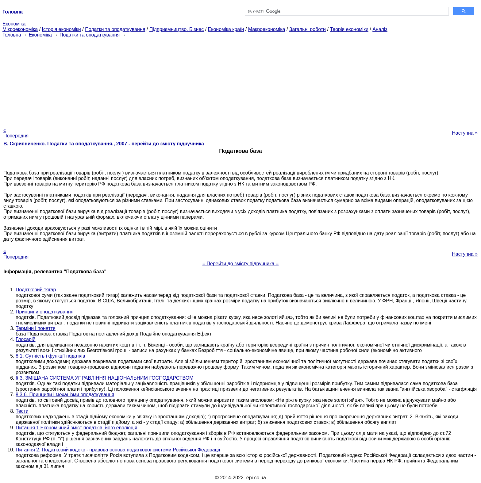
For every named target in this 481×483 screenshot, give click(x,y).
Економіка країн (226, 29)
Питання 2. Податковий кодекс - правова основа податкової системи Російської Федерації (118, 449)
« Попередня (16, 133)
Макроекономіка (266, 29)
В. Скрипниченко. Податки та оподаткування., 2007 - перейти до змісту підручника (103, 143)
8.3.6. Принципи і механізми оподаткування (65, 394)
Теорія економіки (349, 29)
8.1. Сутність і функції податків (50, 355)
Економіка (13, 23)
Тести (22, 411)
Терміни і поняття (36, 328)
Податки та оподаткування (115, 29)
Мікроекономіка (20, 29)
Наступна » (465, 133)
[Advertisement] (240, 81)
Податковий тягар (36, 289)
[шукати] (346, 11)
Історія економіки (61, 29)
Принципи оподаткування (44, 311)
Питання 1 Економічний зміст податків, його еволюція (76, 427)
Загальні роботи (307, 29)
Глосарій (25, 339)
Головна (11, 34)
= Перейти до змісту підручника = (240, 263)
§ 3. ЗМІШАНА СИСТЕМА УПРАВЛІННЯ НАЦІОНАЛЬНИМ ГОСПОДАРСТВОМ (104, 378)
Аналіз (379, 29)
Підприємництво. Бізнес (176, 29)
